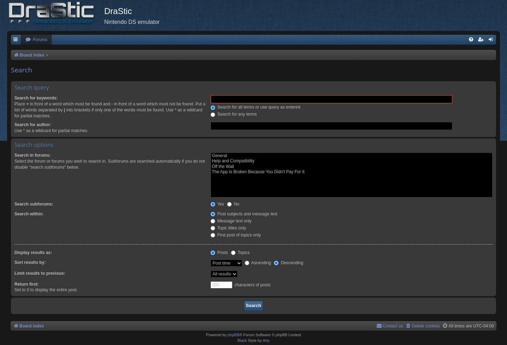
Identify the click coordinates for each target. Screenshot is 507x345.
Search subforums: (33, 204)
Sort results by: (30, 262)
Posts (219, 252)
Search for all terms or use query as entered (255, 107)
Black (242, 340)
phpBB (233, 335)
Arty (266, 340)
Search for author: (32, 124)
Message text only (231, 221)
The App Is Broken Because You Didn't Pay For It (351, 172)
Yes (217, 204)
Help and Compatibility (351, 161)
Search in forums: (32, 155)
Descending (288, 262)
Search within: (29, 213)
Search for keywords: (36, 98)
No (233, 204)
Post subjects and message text (244, 213)
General (351, 156)
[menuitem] (36, 40)
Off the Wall (351, 167)
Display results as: (33, 252)
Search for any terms (234, 114)
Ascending (258, 262)
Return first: (26, 284)
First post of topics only (236, 235)
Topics (240, 252)
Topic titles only (228, 228)
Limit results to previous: (39, 273)
